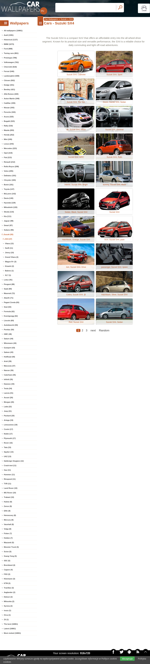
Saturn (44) (8, 339)
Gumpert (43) (9, 348)
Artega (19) (8, 420)
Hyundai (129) (10, 203)
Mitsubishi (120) (10, 207)
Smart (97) (8, 225)
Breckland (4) (9, 565)
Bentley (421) (9, 89)
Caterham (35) (10, 375)
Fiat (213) (8, 157)
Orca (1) (7, 615)
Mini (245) (8, 139)
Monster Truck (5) (11, 547)
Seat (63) (7, 307)
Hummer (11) (9, 475)
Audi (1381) (8, 35)
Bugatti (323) (9, 121)
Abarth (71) (8, 298)
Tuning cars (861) (11, 53)
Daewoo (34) (9, 384)
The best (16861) (11, 624)
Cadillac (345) (9, 103)
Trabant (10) (9, 497)
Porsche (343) (10, 112)
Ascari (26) (8, 397)
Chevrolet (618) (10, 67)
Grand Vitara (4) (11, 257)
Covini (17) (8, 429)
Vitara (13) (9, 243)
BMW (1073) (9, 44)
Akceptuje (127, 658)
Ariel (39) (7, 361)
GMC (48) (8, 334)
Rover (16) (8, 443)
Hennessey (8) (10, 515)
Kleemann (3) (9, 579)
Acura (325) (9, 117)
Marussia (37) (9, 366)
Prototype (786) (10, 58)
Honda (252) (9, 135)
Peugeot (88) (9, 284)
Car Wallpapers (51, 19)
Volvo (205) (8, 171)
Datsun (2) (8, 597)
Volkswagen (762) (11, 62)
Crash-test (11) (10, 465)
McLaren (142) (10, 194)
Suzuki (64, 19)
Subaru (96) (9, 230)
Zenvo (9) (8, 506)
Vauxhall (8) (9, 524)
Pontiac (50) (9, 330)
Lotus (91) (8, 280)
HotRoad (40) (9, 357)
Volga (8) (7, 529)
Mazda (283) (9, 130)
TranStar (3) (9, 588)
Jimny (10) (9, 253)
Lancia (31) (8, 393)
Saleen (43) (8, 352)
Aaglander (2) (9, 592)
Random (104, 330)
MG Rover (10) (10, 493)
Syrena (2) (8, 606)
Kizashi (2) (9, 266)
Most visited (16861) (12, 633)
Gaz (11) (7, 470)
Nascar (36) (8, 370)
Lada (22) (8, 407)
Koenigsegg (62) (11, 316)
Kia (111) (7, 216)
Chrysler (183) (10, 180)
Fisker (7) (8, 533)
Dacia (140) (8, 198)
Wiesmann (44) (10, 343)
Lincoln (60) (9, 320)
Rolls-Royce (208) (11, 166)
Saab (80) (8, 289)
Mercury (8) (8, 520)
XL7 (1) (8, 275)
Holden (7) (8, 538)
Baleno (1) (9, 271)
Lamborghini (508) (11, 76)
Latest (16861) (10, 629)
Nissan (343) (9, 108)
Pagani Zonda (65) (11, 302)
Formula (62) (9, 311)
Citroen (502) (9, 80)
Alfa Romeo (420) (11, 94)
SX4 (71, 19)
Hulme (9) (8, 502)
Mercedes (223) (10, 148)
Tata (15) (7, 447)
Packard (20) (9, 416)
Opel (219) (8, 153)
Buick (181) (8, 185)
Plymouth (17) (10, 438)
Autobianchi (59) (11, 325)
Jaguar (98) (8, 221)
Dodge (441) (9, 85)
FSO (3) (7, 574)
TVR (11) (7, 484)
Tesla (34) (8, 388)
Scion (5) (7, 552)
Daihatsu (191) (10, 176)
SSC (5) (7, 561)
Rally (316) (8, 126)
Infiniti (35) (8, 379)
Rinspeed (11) (10, 479)
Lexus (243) (9, 144)
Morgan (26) (9, 402)
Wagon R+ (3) (10, 262)
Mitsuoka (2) (9, 601)
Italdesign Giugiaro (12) (14, 461)
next (93, 330)
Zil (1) (6, 619)
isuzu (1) (7, 610)
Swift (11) (9, 248)
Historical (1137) (11, 40)
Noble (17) (8, 434)
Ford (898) (8, 49)
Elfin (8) (7, 511)
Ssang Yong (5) (10, 556)
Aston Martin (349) (11, 99)
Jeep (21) (8, 411)
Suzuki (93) (8, 234)
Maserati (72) (9, 293)
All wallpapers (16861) (13, 31)
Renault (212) (9, 162)
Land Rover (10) (10, 488)
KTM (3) (7, 583)
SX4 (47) (8, 239)
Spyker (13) (8, 452)
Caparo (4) (8, 570)
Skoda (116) (9, 212)
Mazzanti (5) (9, 542)
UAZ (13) (7, 456)
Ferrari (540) (9, 71)
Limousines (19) (10, 425)
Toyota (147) (9, 189)
